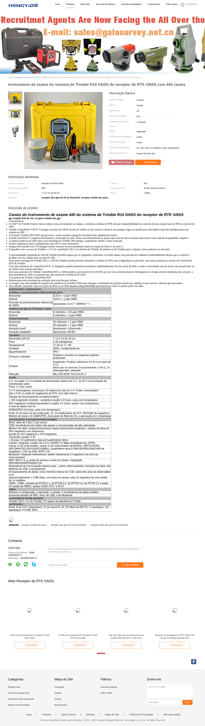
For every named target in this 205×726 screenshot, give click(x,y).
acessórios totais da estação (21, 699)
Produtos (70, 4)
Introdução (59, 687)
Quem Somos (68, 714)
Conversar (148, 162)
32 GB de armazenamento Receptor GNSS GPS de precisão (77, 636)
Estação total (14, 687)
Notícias (90, 714)
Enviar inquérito (130, 565)
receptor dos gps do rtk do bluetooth (68, 525)
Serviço (57, 699)
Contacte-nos (154, 4)
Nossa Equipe (60, 705)
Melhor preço (122, 162)
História (57, 693)
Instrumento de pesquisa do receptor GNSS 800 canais (29, 636)
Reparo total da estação (19, 705)
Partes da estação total (18, 693)
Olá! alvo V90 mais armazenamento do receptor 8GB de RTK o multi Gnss (126, 636)
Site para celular (171, 714)
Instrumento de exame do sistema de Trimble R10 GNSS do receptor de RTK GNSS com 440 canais (94, 77)
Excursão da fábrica (105, 4)
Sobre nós (85, 4)
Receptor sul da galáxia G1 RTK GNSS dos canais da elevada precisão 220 (174, 636)
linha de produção (109, 687)
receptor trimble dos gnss (34, 525)
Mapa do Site (112, 714)
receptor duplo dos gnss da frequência (109, 525)
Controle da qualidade (131, 4)
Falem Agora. (172, 4)
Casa (57, 4)
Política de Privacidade (141, 714)
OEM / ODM (106, 693)
